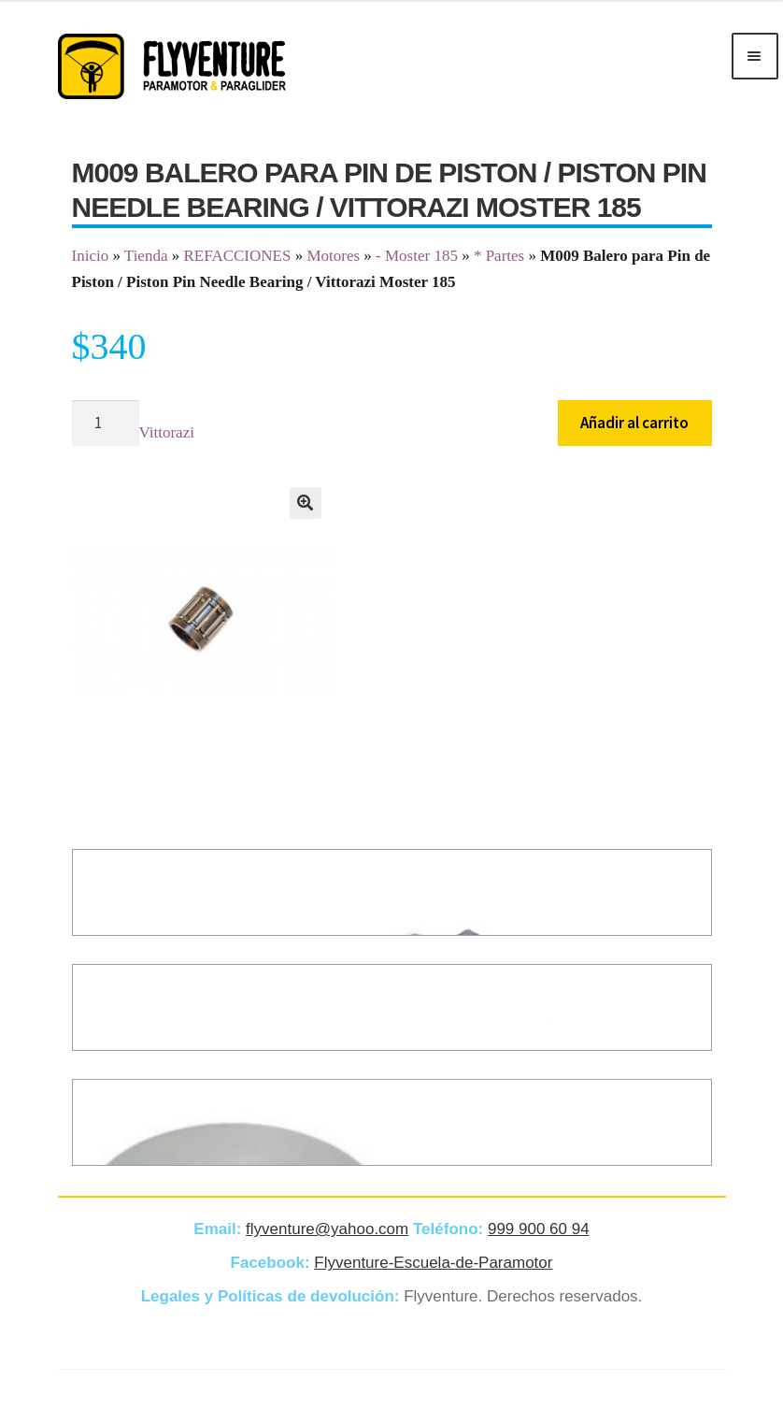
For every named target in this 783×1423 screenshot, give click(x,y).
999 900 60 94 (539, 1229)
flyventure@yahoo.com (327, 1229)
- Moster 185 (417, 256)
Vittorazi (166, 432)
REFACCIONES (237, 256)
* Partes (499, 256)
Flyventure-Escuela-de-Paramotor (433, 1263)
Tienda (146, 256)
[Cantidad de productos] (105, 423)
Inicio (90, 256)
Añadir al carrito (634, 422)
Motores (333, 256)
